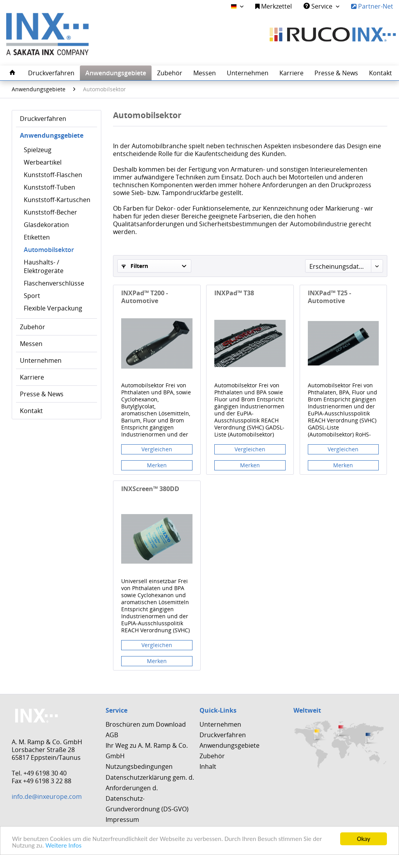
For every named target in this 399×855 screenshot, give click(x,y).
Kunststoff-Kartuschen (57, 199)
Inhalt (208, 766)
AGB (112, 735)
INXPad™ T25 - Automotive (329, 297)
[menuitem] (273, 6)
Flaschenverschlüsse (54, 283)
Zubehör (32, 327)
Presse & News (42, 394)
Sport (32, 295)
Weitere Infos (63, 846)
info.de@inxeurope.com (47, 796)
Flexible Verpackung (53, 308)
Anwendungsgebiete (51, 135)
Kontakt (31, 410)
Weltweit (307, 710)
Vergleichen (156, 449)
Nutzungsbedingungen (139, 766)
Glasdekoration (46, 224)
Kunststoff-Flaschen (53, 174)
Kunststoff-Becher (50, 212)
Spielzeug (37, 149)
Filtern (135, 266)
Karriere (32, 377)
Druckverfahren (43, 118)
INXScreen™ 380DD (150, 489)
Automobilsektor (49, 249)
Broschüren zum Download (146, 724)
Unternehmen (41, 360)
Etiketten (37, 237)
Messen (31, 343)
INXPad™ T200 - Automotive (144, 297)
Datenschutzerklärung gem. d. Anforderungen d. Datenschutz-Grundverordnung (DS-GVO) (150, 793)
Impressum (122, 819)
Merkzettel (273, 6)
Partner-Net (372, 6)
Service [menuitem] (319, 6)
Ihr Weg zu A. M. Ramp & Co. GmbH (147, 750)
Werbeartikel (43, 162)
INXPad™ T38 (234, 293)
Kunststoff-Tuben (49, 187)
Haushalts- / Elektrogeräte (44, 266)
